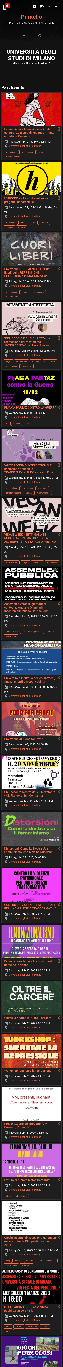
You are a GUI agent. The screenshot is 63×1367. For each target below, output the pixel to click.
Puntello (31, 17)
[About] (34, 6)
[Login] (56, 6)
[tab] (24, 35)
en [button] (49, 6)
